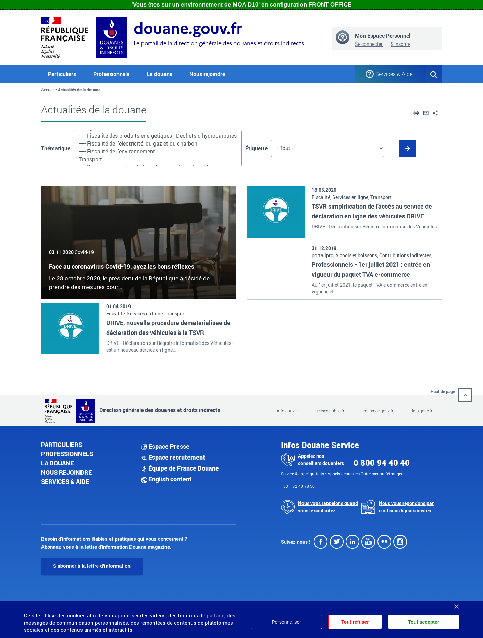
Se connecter (369, 44)
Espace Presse (165, 446)
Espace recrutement (173, 457)
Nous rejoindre (207, 74)
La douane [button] (159, 74)
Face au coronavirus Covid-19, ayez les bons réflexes (121, 266)
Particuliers (61, 444)
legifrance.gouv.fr (377, 410)
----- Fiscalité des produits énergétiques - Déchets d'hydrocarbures (157, 136)
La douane (57, 463)
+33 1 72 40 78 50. (298, 486)
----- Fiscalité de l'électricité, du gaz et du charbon (157, 144)
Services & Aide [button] (393, 74)
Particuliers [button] (62, 74)
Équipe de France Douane (180, 468)
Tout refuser (355, 622)
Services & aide (65, 481)
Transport (157, 159)
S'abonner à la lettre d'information (92, 566)
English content (166, 479)
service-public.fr (329, 410)
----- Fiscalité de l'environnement (157, 151)
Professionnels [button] (111, 74)
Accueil (47, 89)
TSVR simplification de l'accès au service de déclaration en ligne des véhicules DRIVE (372, 211)
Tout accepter (423, 622)
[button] (416, 112)
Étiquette (256, 148)
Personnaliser (286, 622)
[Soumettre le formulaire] (407, 148)
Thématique (55, 148)
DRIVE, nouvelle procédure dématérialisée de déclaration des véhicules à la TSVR (168, 327)
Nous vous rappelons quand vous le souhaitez (328, 507)
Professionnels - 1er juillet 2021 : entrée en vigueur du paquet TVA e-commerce (371, 269)
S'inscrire (400, 44)
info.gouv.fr (287, 410)
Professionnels (67, 454)
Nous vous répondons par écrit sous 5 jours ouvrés (406, 507)
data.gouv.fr (421, 410)
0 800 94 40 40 (382, 463)
